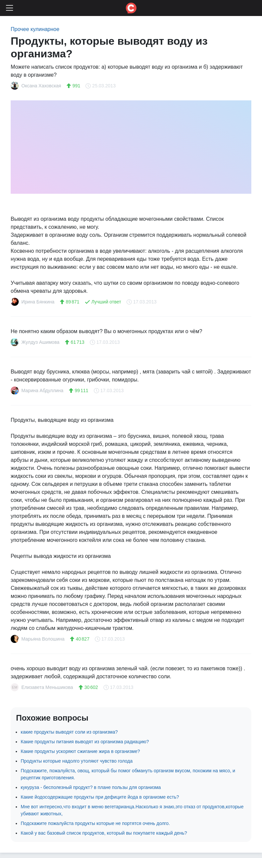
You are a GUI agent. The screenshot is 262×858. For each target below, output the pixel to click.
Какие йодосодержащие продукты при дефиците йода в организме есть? (100, 797)
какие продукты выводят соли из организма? (69, 732)
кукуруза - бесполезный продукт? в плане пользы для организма (91, 787)
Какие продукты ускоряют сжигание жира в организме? (80, 751)
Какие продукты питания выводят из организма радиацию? (85, 741)
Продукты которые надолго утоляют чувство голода (77, 761)
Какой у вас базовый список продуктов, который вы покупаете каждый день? (104, 833)
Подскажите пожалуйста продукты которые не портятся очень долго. (95, 823)
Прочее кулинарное (35, 29)
